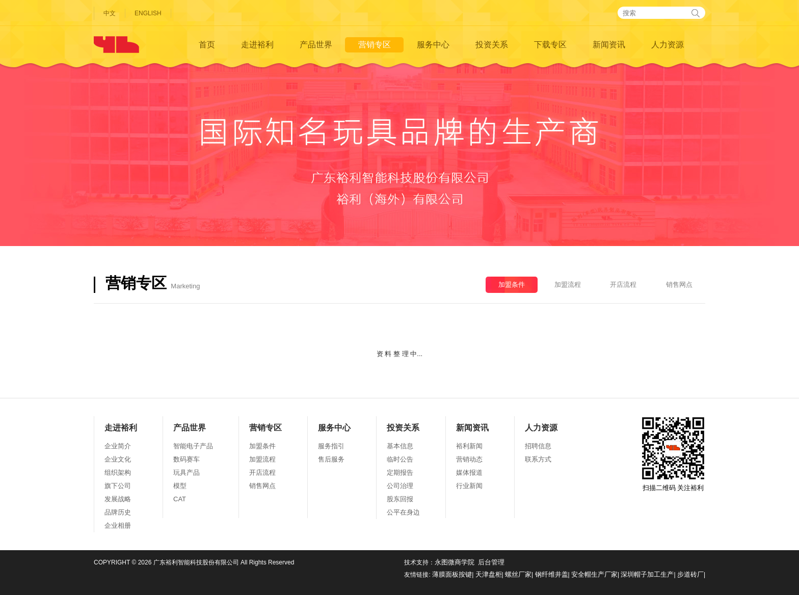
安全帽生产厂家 (594, 574)
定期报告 (400, 472)
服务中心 (433, 44)
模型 (180, 486)
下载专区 (550, 44)
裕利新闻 (469, 446)
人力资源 (667, 44)
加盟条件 (511, 284)
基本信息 (400, 446)
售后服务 (331, 459)
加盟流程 (567, 284)
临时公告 (400, 459)
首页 (207, 44)
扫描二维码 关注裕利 (673, 454)
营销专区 (374, 44)
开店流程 (623, 284)
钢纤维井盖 (551, 574)
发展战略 (117, 499)
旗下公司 (117, 486)
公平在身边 (403, 512)
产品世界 (316, 44)
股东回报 (400, 499)
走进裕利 (257, 44)
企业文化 (117, 459)
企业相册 (117, 525)
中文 (109, 13)
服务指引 (331, 446)
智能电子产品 (193, 446)
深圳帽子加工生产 (647, 574)
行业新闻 (469, 486)
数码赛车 (186, 459)
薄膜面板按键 (452, 574)
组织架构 (117, 472)
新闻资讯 (609, 44)
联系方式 (538, 459)
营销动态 (469, 459)
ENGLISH (148, 13)
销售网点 (679, 284)
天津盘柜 (488, 574)
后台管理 (491, 562)
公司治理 (400, 486)
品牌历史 (117, 512)
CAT (179, 499)
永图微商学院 (454, 562)
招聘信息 (538, 446)
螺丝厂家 (518, 574)
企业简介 (117, 446)
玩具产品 (186, 472)
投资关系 (491, 44)
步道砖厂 (690, 574)
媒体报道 (469, 472)
